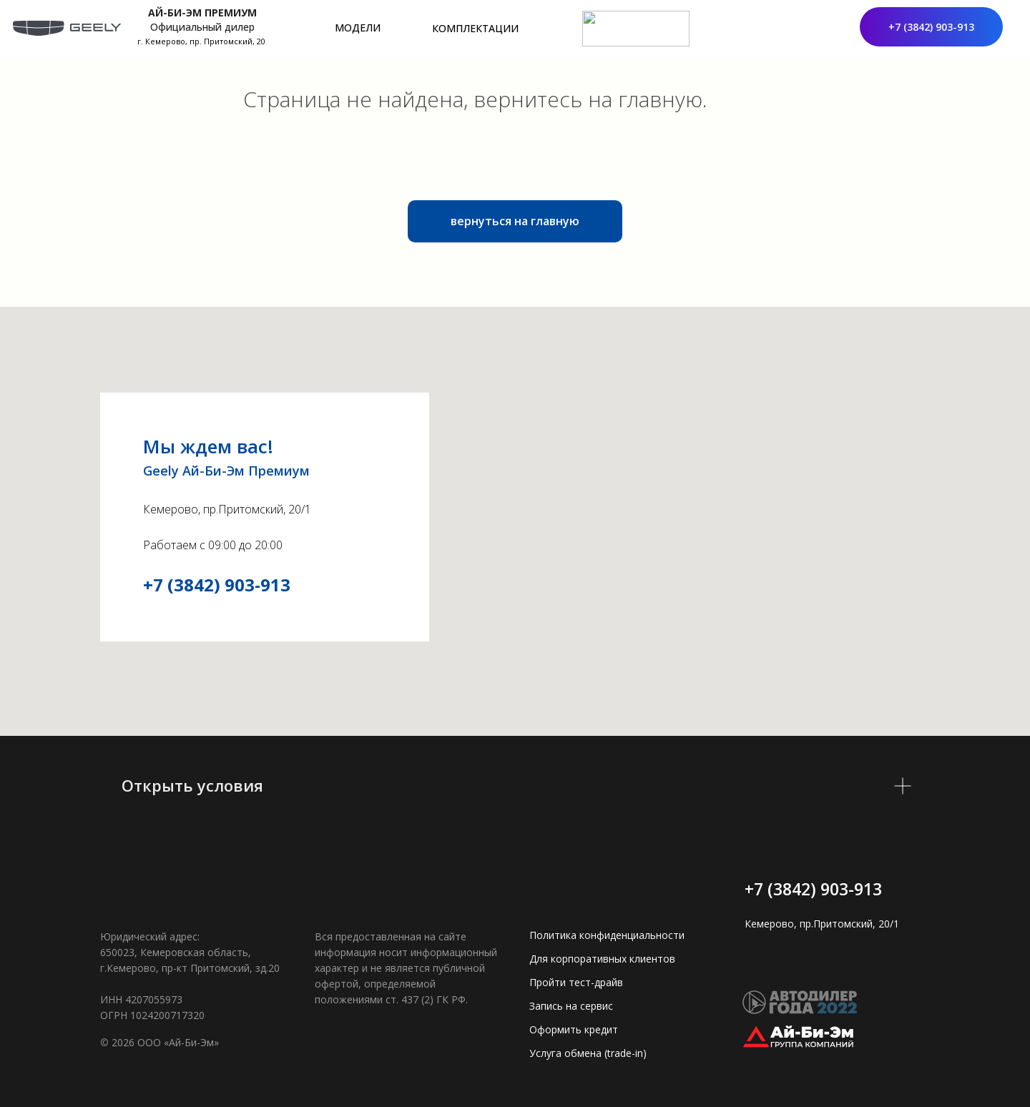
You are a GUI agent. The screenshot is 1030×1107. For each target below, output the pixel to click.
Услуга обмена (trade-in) (588, 1053)
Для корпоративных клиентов (602, 958)
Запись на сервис (571, 1006)
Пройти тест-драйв (576, 982)
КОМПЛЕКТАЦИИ (475, 28)
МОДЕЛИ (358, 27)
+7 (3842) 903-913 (216, 584)
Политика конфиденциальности (607, 935)
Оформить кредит (573, 1029)
